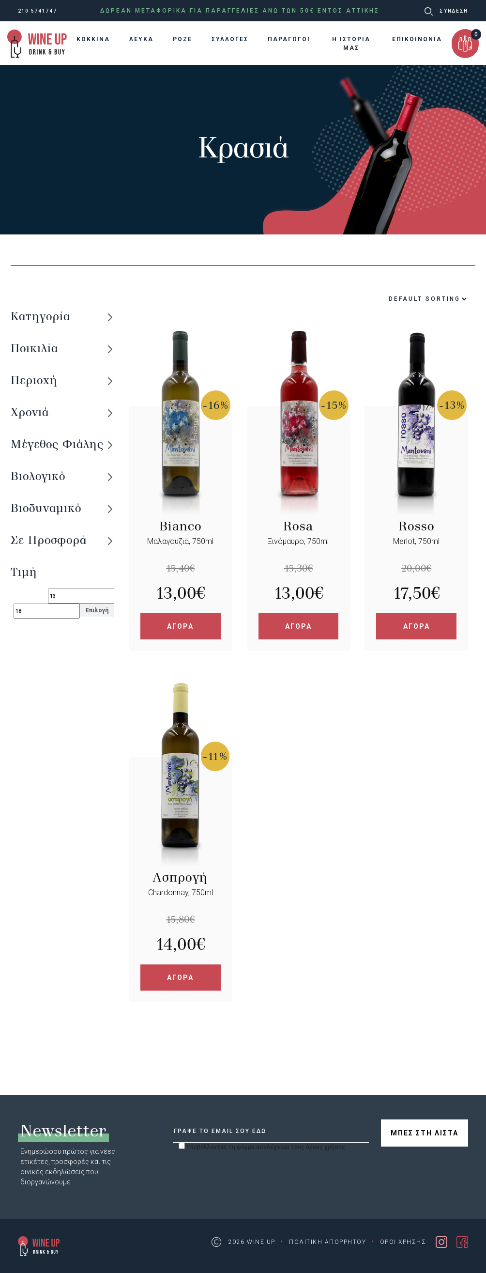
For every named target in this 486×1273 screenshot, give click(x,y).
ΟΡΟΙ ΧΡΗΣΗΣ (403, 1242)
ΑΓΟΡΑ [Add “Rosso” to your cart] (416, 626)
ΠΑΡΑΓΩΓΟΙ (289, 39)
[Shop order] (404, 299)
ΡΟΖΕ (182, 39)
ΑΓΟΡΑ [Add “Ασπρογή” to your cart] (180, 977)
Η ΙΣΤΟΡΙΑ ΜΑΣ (351, 43)
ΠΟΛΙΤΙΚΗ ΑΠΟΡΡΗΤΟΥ (327, 1242)
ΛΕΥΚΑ (141, 39)
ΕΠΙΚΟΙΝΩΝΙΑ (417, 39)
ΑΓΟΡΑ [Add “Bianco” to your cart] (180, 626)
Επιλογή (97, 610)
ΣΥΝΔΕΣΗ (454, 11)
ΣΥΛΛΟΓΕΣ (230, 39)
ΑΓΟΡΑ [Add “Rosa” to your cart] (298, 626)
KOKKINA (93, 39)
